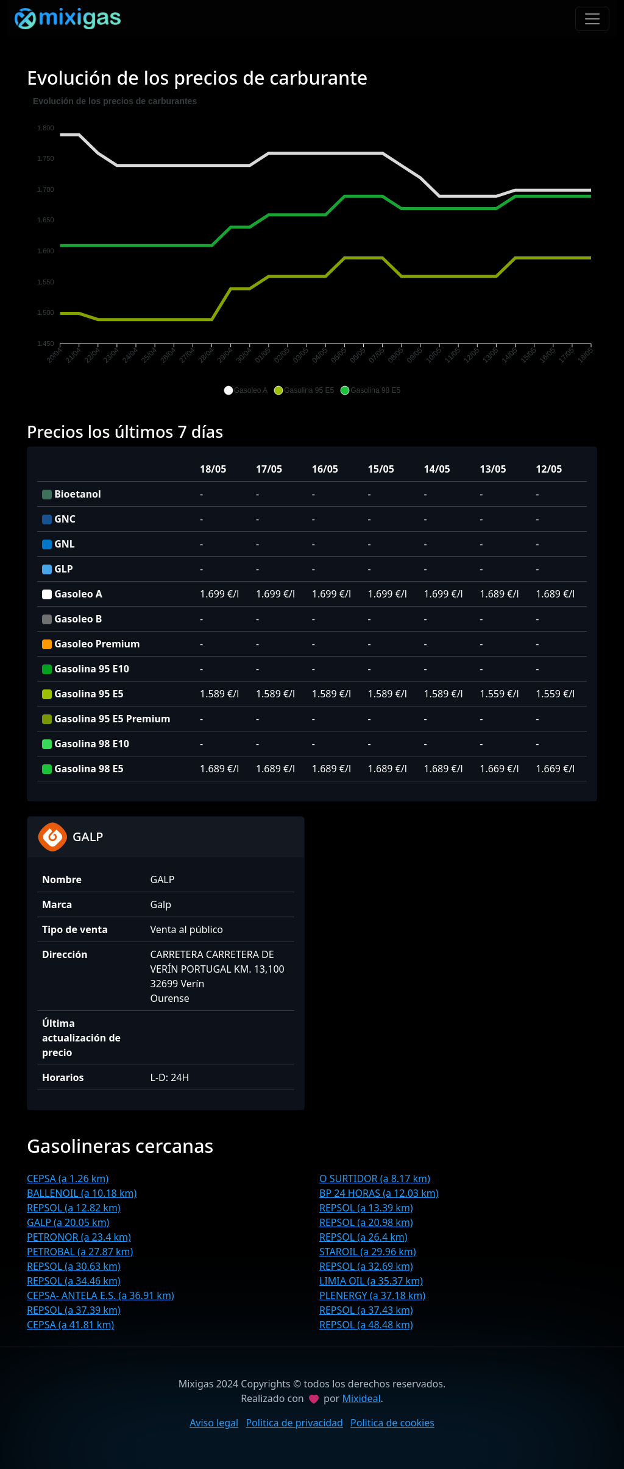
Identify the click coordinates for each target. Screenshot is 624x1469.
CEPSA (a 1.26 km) (67, 1178)
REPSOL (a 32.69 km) (366, 1266)
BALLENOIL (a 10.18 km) (81, 1193)
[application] (312, 246)
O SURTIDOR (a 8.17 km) (374, 1178)
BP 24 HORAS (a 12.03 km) (378, 1193)
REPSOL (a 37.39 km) (74, 1310)
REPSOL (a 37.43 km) (366, 1310)
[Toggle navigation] (592, 19)
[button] (246, 390)
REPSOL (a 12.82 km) (74, 1207)
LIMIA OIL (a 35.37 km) (371, 1281)
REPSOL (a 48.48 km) (366, 1324)
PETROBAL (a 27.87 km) (80, 1251)
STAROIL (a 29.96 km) (367, 1251)
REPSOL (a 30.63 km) (74, 1266)
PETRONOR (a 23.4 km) (79, 1237)
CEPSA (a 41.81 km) (70, 1324)
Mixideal (361, 1398)
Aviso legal (214, 1422)
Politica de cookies (392, 1422)
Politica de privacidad (294, 1422)
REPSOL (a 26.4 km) (363, 1237)
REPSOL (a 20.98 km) (366, 1222)
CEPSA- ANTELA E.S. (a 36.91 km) (100, 1295)
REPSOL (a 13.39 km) (366, 1207)
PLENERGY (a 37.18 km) (372, 1295)
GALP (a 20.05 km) (68, 1222)
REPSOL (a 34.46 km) (74, 1281)
